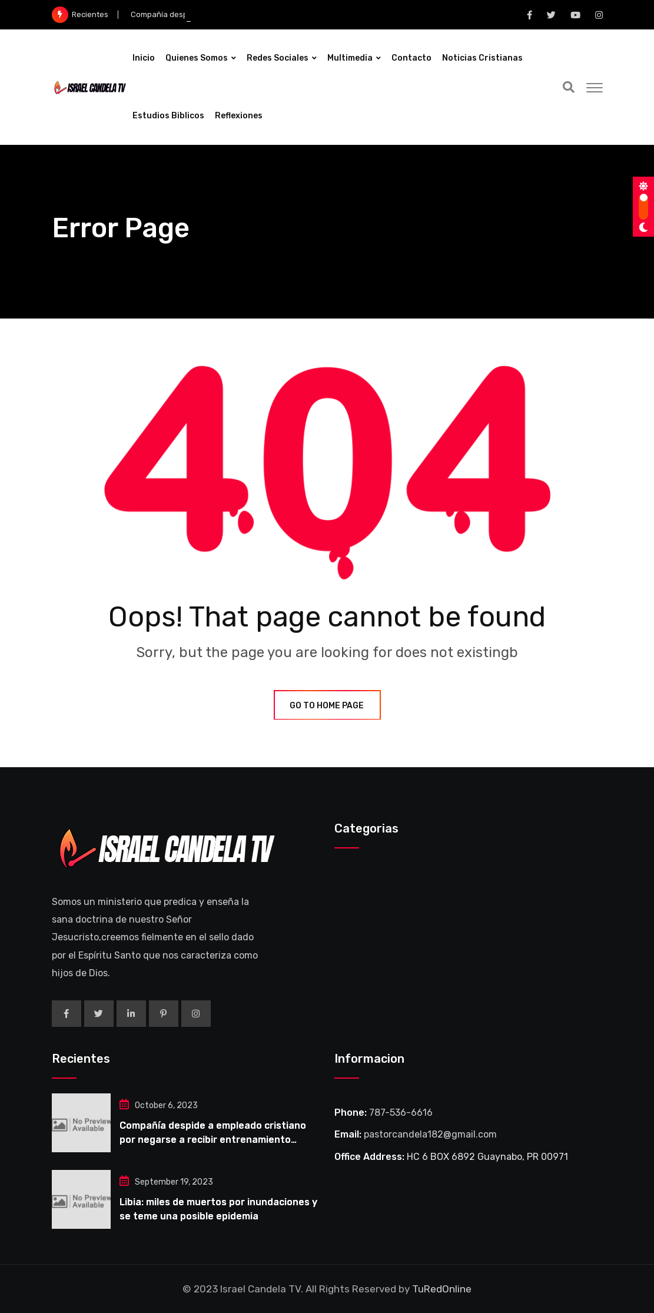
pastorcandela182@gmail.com (430, 1134)
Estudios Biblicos (168, 116)
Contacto (411, 58)
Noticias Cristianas (482, 58)
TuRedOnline (442, 1289)
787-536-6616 (401, 1112)
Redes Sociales (277, 58)
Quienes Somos (196, 58)
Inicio (143, 58)
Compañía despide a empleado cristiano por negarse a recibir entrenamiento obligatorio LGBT (212, 1139)
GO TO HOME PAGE (327, 706)
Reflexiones (239, 116)
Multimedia (350, 58)
